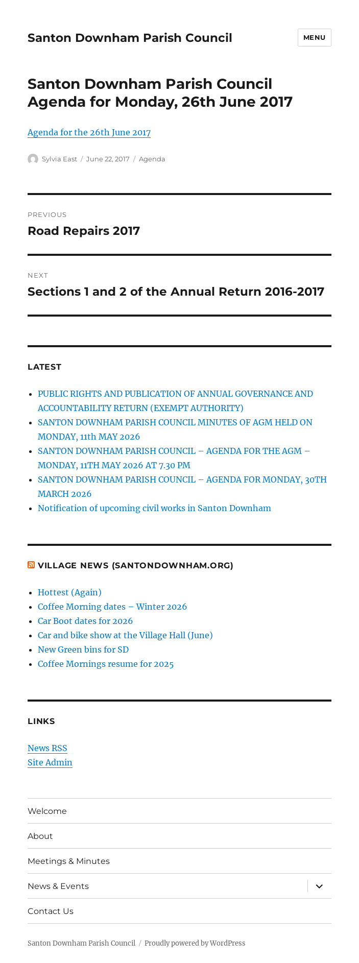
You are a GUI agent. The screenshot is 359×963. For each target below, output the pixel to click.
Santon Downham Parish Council (130, 38)
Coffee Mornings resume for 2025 (106, 664)
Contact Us (51, 911)
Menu (314, 37)
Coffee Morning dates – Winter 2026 (112, 606)
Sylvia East (59, 159)
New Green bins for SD (83, 649)
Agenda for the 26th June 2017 (89, 132)
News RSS (47, 748)
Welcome (47, 811)
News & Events (58, 886)
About (40, 836)
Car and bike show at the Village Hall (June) (125, 635)
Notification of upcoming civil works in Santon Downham (154, 508)
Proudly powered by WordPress (195, 943)
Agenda (152, 159)
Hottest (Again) (70, 592)
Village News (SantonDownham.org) (136, 565)
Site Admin (50, 762)
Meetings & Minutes (69, 861)
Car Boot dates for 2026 (85, 621)
